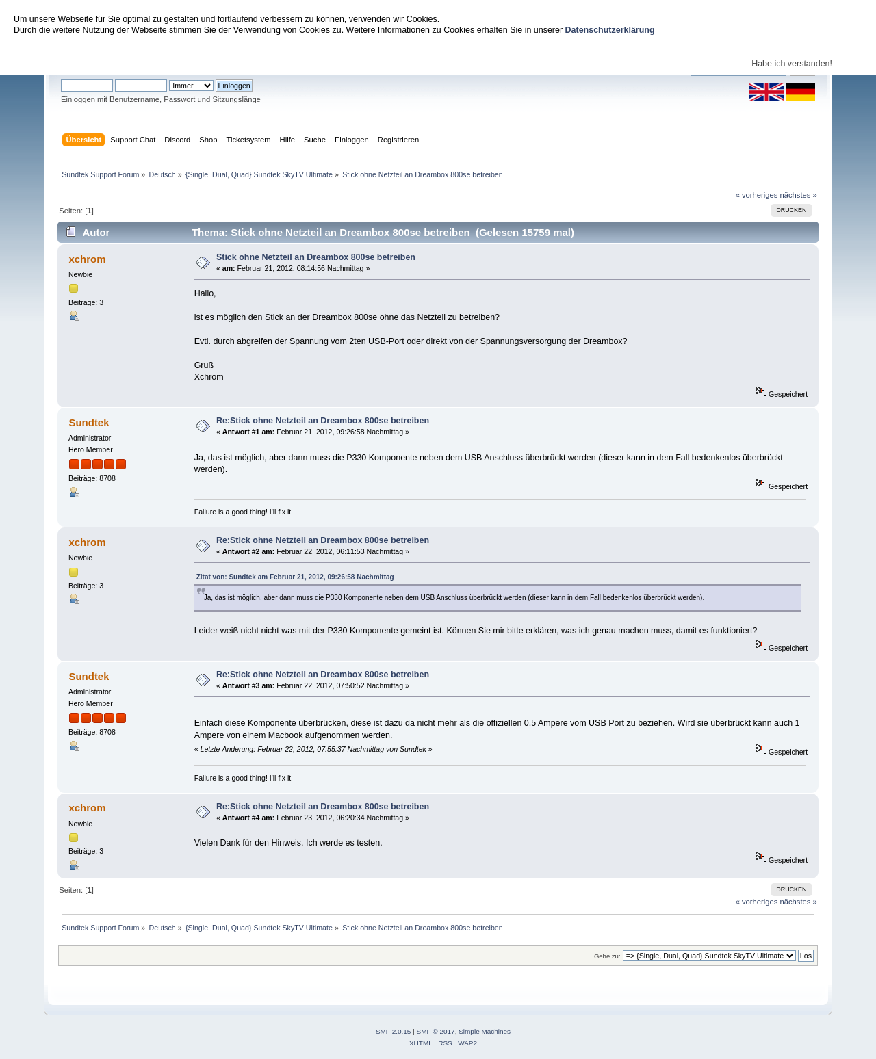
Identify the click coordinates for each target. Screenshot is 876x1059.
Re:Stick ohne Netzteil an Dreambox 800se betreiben (322, 421)
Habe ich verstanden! (791, 63)
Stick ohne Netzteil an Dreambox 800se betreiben (315, 257)
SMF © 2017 (436, 1031)
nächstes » (798, 195)
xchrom (86, 259)
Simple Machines (485, 1031)
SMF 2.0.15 (393, 1031)
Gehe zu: (607, 956)
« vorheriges (757, 195)
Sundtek (88, 422)
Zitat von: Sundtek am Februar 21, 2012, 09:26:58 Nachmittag (295, 577)
